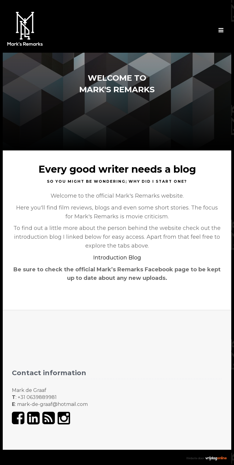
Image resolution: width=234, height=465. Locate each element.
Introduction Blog (117, 257)
